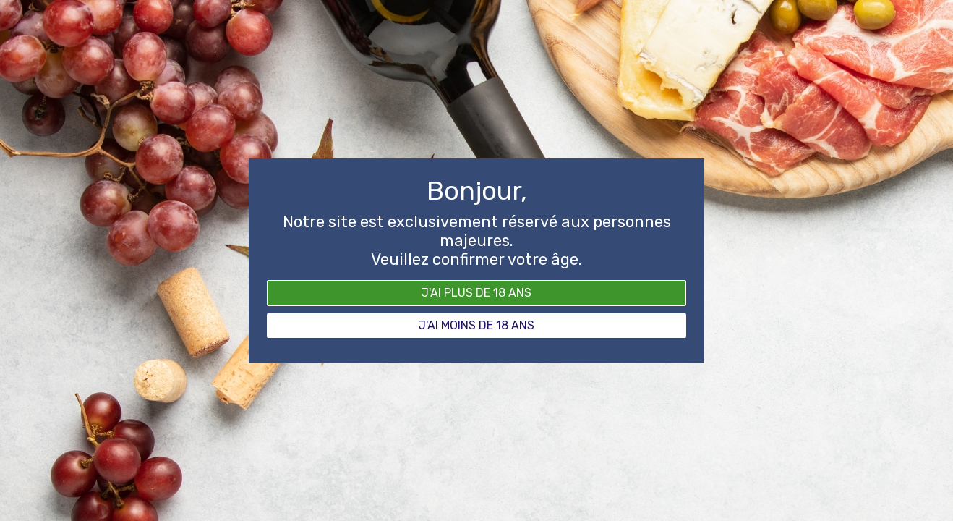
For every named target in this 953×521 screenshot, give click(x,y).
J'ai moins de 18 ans (476, 325)
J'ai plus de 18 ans (476, 293)
